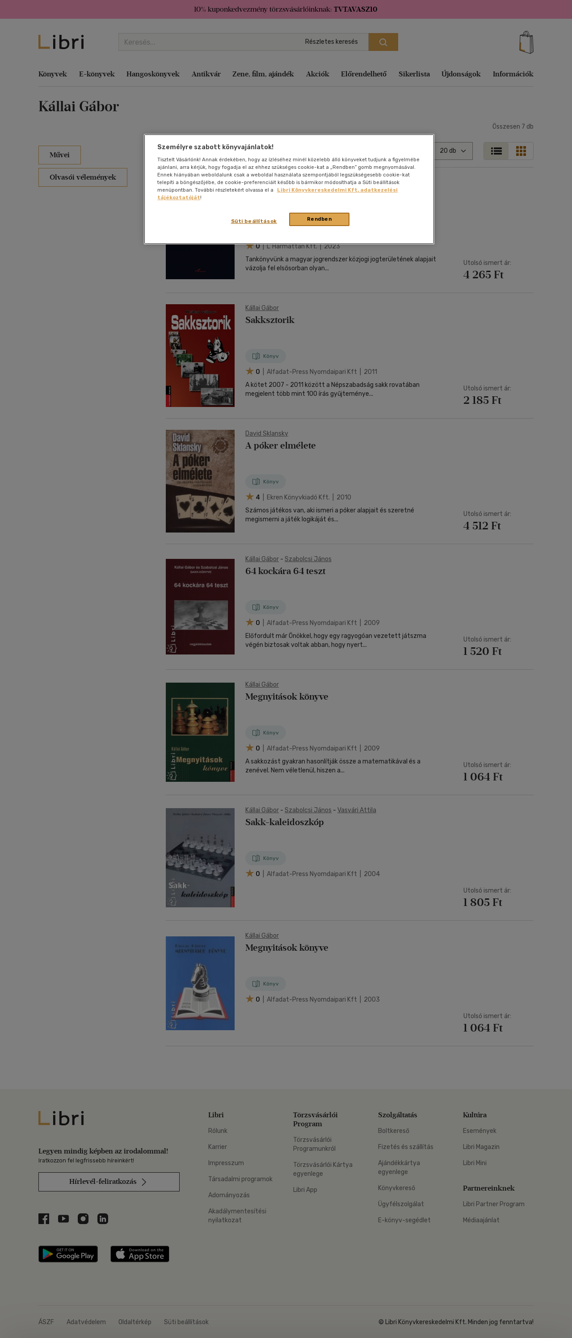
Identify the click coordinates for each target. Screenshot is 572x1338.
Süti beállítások (254, 221)
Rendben (319, 219)
